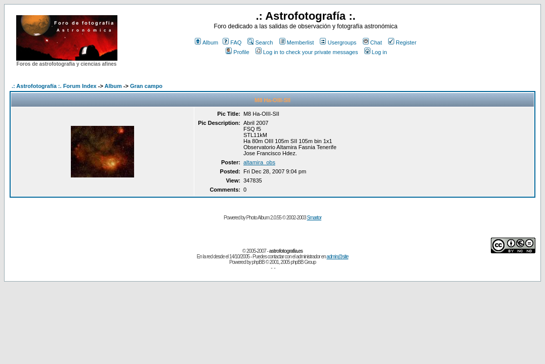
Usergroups (338, 42)
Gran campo (146, 86)
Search (260, 42)
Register (402, 42)
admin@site (337, 256)
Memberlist (296, 42)
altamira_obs (259, 162)
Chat (372, 42)
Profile (237, 52)
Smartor (314, 217)
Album (206, 42)
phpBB (258, 262)
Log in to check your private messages (307, 52)
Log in (375, 52)
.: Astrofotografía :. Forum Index (54, 86)
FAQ (232, 42)
